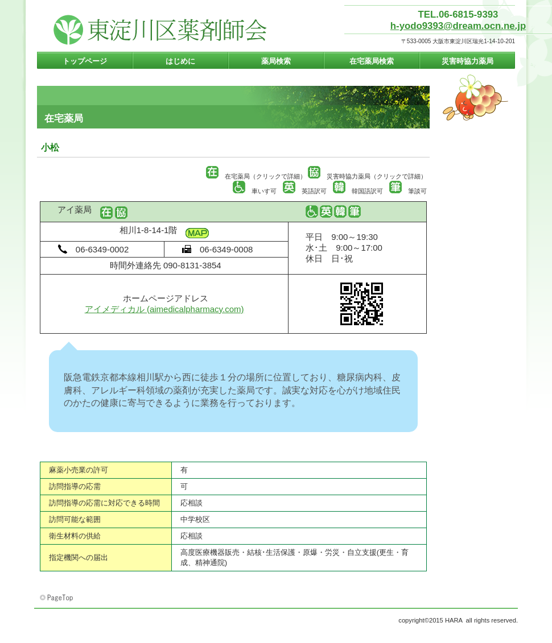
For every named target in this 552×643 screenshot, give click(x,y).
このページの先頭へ (57, 598)
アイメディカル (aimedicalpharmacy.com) (164, 309)
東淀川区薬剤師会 (161, 30)
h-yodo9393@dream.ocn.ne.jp (458, 25)
